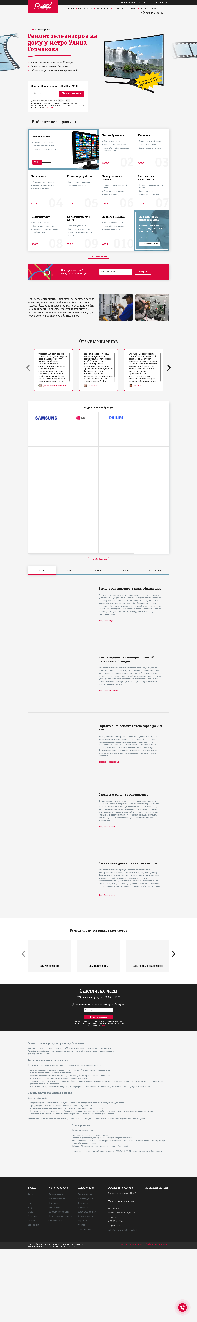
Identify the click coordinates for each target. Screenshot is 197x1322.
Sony (30, 1281)
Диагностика (84, 1302)
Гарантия (82, 1294)
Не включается (55, 1268)
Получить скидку (148, 8)
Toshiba (31, 1294)
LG (29, 1272)
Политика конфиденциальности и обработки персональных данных (144, 1317)
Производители (85, 8)
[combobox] (115, 272)
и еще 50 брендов (98, 632)
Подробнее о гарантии (109, 835)
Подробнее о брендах (108, 764)
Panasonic (32, 1289)
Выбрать (143, 272)
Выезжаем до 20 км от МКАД (122, 1267)
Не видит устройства (58, 1285)
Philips (31, 1276)
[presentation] (28, 367)
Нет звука (53, 1276)
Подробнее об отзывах (109, 900)
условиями (49, 107)
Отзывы (82, 1298)
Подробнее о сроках (108, 694)
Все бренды (33, 1298)
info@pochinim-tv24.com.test (122, 1303)
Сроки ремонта (85, 1289)
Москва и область (162, 2)
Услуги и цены (68, 8)
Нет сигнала (54, 1281)
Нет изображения (56, 1272)
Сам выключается (57, 1294)
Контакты (132, 8)
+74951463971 (182, 1304)
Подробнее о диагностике (110, 968)
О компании (118, 8)
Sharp (30, 1285)
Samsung (32, 1268)
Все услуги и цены (98, 256)
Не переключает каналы (60, 1289)
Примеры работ (102, 8)
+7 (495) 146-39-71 (151, 12)
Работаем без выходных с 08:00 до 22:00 (135, 2)
